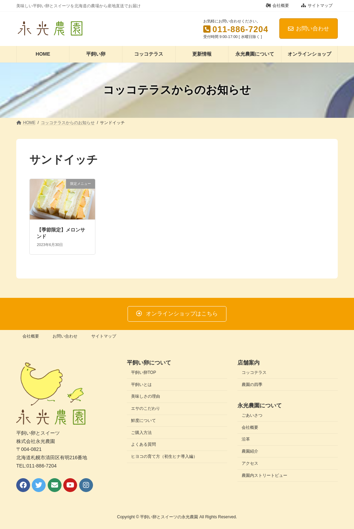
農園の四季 (252, 384)
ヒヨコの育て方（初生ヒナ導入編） (164, 456)
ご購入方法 (141, 432)
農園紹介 (250, 451)
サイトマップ (317, 5)
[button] (177, 314)
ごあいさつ (252, 415)
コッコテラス (254, 372)
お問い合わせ (308, 28)
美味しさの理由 (145, 396)
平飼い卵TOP (143, 372)
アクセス (250, 463)
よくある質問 (143, 444)
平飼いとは (141, 384)
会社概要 (277, 5)
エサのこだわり (145, 408)
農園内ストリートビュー (264, 475)
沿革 (246, 439)
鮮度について (143, 420)
